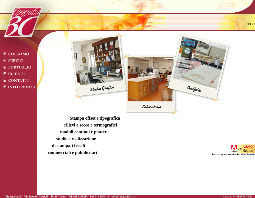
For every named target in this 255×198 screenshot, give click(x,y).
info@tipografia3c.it (123, 196)
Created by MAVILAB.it (237, 196)
